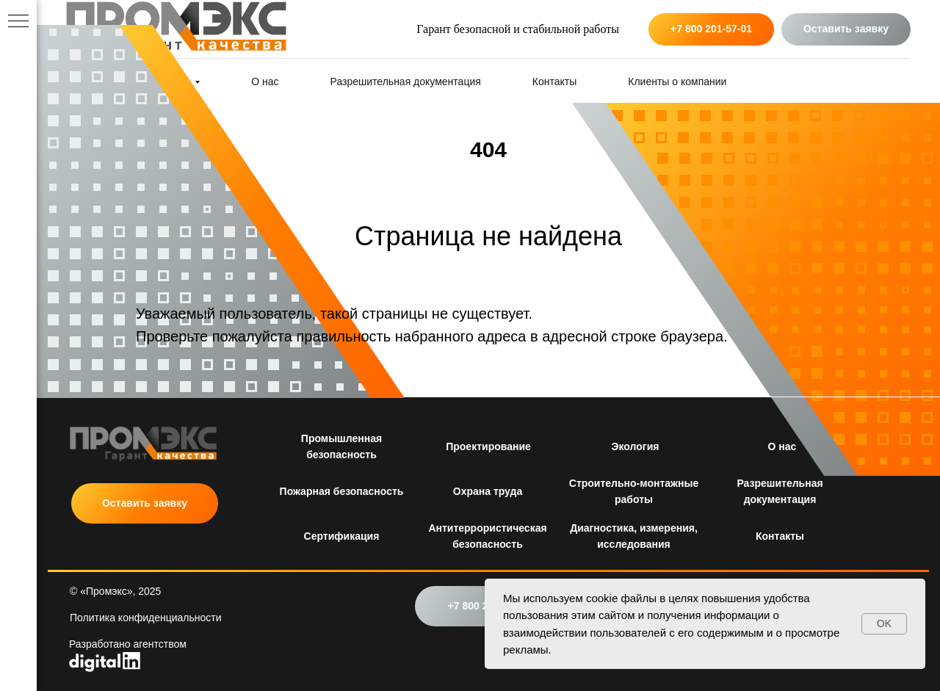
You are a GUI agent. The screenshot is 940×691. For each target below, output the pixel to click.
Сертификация (342, 536)
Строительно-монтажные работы (633, 491)
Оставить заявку (144, 503)
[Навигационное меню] (18, 22)
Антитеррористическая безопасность (487, 536)
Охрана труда (487, 491)
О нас (782, 446)
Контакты (554, 81)
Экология (635, 446)
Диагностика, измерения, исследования (634, 536)
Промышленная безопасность (341, 446)
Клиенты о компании (677, 81)
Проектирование (488, 446)
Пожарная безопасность (342, 491)
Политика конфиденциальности (146, 617)
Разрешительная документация (405, 81)
